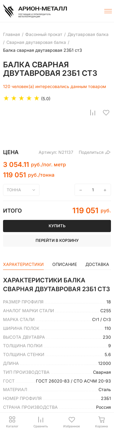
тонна (14, 189)
